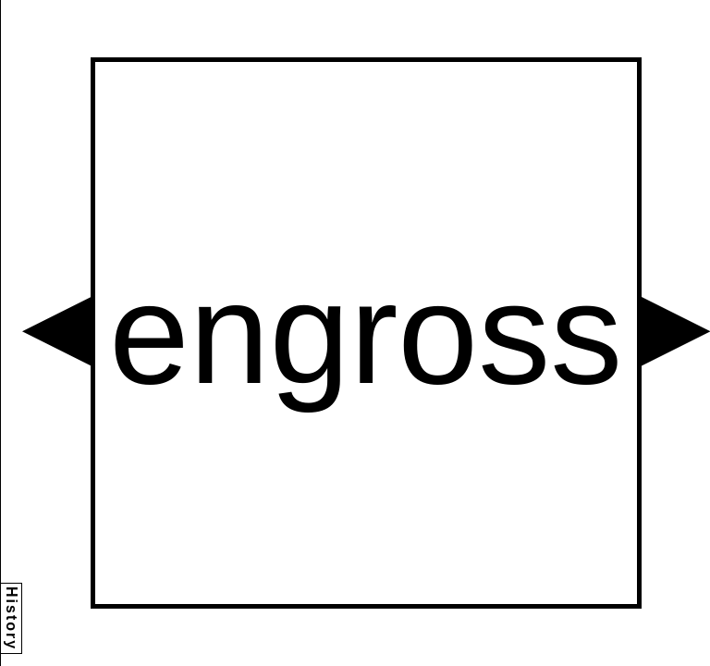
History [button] (11, 618)
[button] (56, 331)
